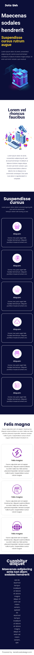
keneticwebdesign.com (22, 652)
